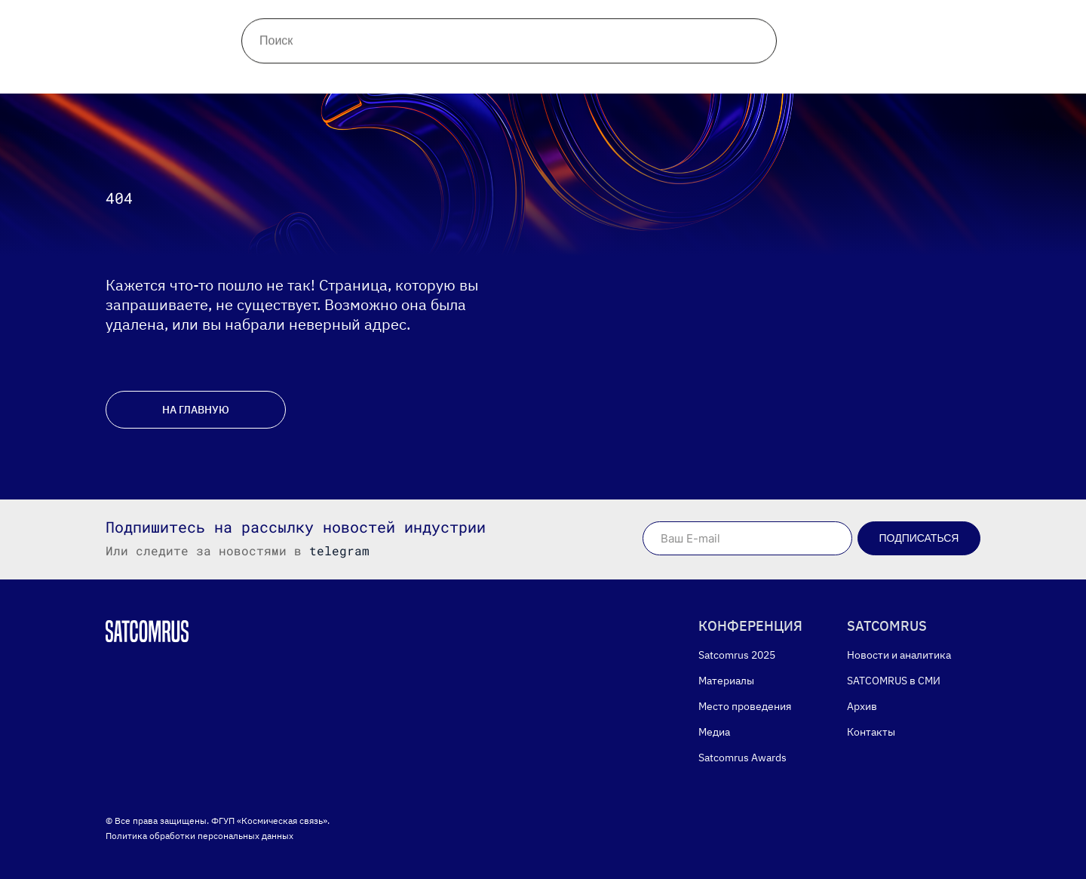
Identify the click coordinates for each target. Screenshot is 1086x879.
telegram (339, 550)
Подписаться (919, 538)
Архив (492, 23)
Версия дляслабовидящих (1031, 22)
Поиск (615, 23)
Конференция (157, 67)
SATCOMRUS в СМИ (893, 680)
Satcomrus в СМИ (409, 23)
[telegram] (841, 23)
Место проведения (384, 67)
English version (740, 67)
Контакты (553, 23)
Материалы (263, 67)
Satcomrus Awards (601, 67)
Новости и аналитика (283, 23)
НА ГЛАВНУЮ (195, 409)
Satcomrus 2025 (736, 655)
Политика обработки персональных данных (199, 835)
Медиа (492, 67)
